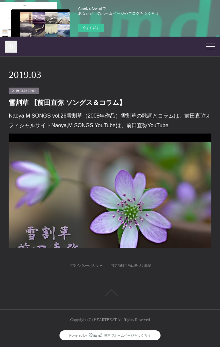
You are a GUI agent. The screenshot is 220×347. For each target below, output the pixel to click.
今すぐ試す (91, 28)
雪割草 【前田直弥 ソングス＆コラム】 (67, 102)
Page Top (110, 293)
